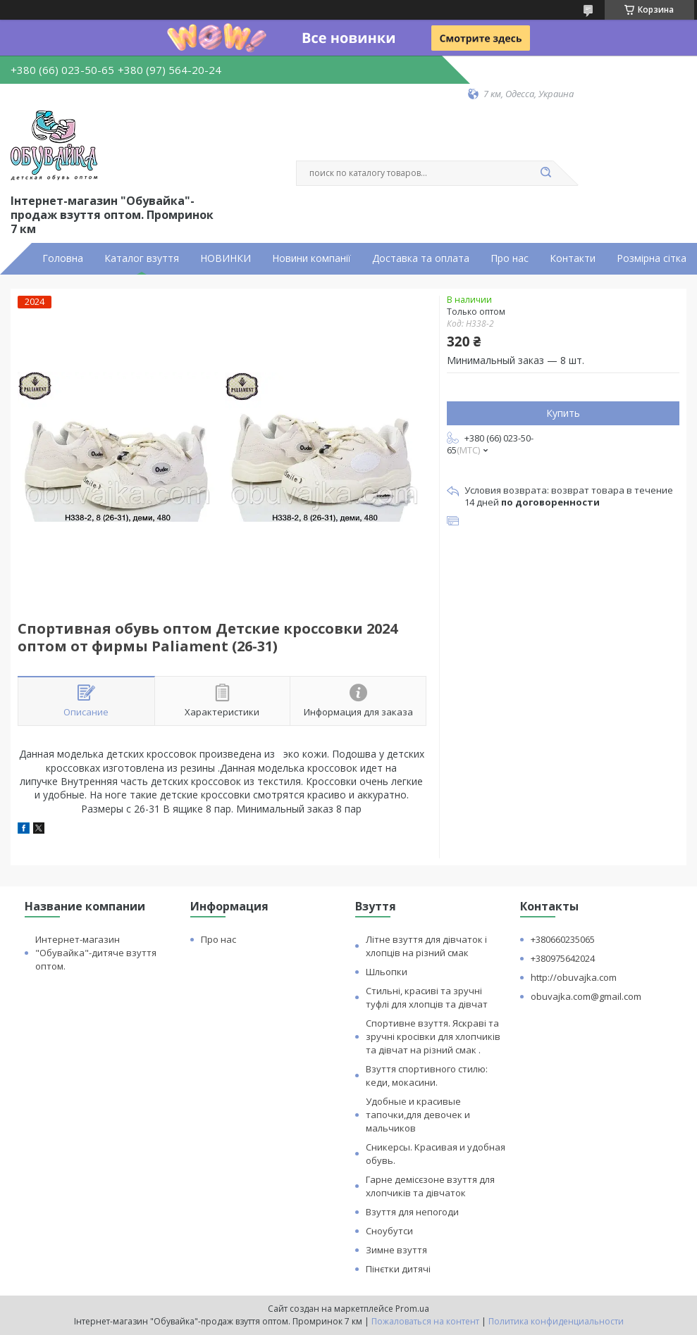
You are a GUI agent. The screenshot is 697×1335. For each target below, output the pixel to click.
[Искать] (546, 173)
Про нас (510, 258)
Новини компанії (311, 258)
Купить (563, 413)
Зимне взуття (396, 1249)
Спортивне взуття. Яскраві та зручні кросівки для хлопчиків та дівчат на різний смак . (433, 1036)
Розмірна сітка (651, 258)
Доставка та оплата (420, 258)
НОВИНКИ (225, 258)
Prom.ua (412, 1309)
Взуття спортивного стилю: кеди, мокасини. (427, 1076)
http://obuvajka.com (574, 977)
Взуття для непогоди (412, 1211)
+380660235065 (563, 939)
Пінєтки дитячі (398, 1268)
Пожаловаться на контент (425, 1321)
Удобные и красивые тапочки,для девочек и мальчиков (418, 1114)
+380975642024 (563, 958)
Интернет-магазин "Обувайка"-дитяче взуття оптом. (95, 952)
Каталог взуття (141, 258)
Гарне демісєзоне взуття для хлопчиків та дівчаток (430, 1186)
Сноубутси (389, 1230)
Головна (62, 258)
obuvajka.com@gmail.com (586, 996)
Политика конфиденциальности (556, 1321)
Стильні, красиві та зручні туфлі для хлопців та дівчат (427, 997)
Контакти (573, 258)
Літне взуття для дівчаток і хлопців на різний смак (426, 946)
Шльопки (386, 971)
